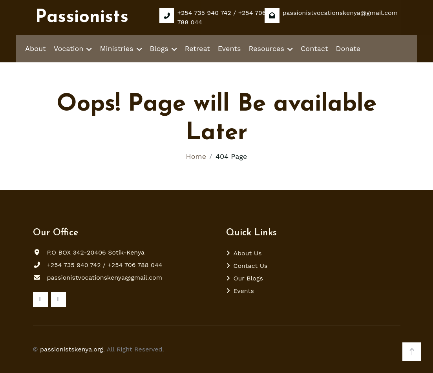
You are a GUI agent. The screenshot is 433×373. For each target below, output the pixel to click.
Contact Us (251, 265)
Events (229, 48)
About (35, 48)
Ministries (116, 48)
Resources (266, 48)
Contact (314, 48)
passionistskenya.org (71, 349)
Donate (348, 48)
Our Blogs (248, 278)
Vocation (69, 48)
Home (196, 156)
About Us (248, 253)
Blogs (159, 48)
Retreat (197, 48)
